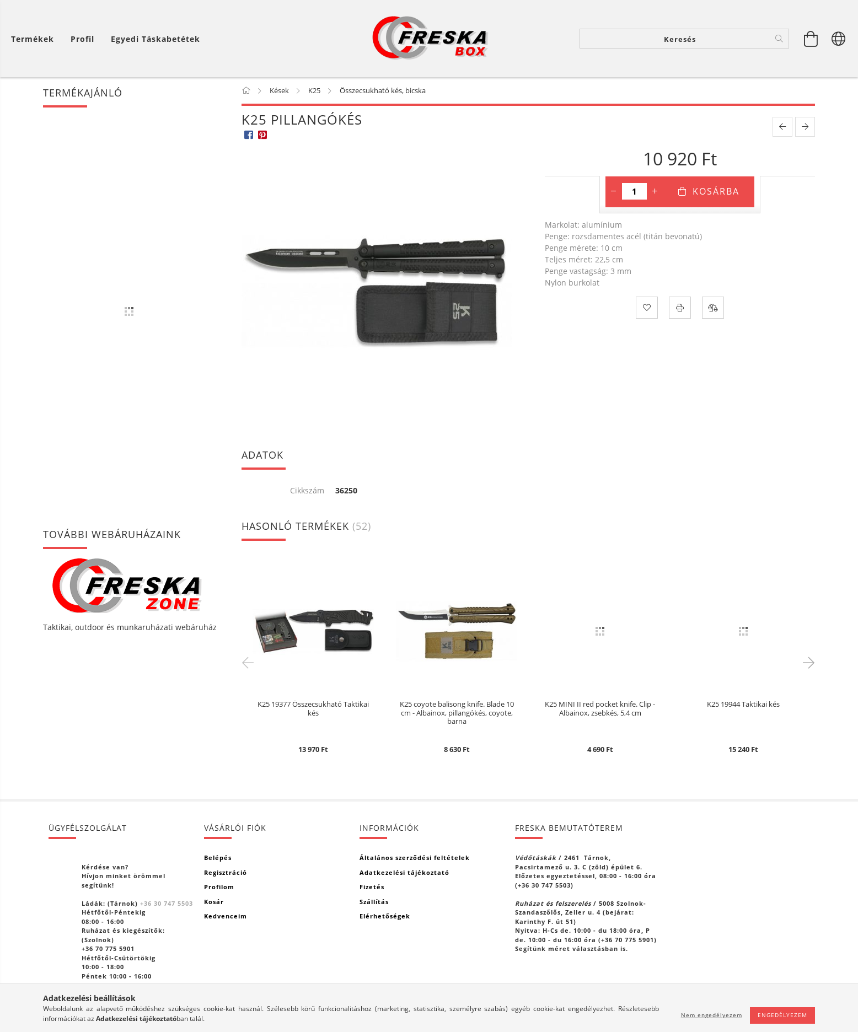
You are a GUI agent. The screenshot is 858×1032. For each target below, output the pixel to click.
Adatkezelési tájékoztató (404, 872)
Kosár (214, 901)
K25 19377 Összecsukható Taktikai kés (313, 709)
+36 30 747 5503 (166, 903)
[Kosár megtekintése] (811, 38)
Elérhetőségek (385, 916)
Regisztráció (225, 872)
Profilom (219, 887)
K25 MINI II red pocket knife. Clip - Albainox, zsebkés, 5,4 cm (600, 709)
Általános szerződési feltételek (415, 857)
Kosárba (716, 191)
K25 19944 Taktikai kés (743, 704)
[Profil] (82, 39)
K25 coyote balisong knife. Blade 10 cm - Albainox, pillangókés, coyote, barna (457, 713)
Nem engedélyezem (711, 1015)
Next (806, 662)
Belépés (218, 857)
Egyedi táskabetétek (155, 39)
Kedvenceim (225, 916)
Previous (250, 662)
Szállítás (374, 901)
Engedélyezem (782, 1015)
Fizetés (372, 887)
